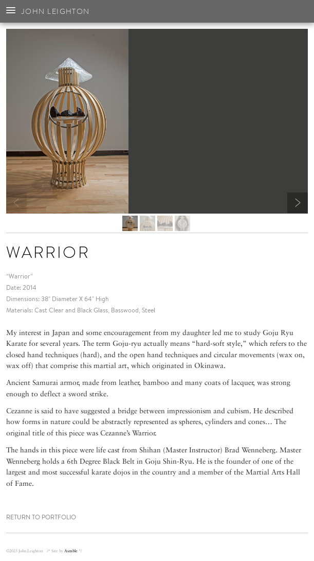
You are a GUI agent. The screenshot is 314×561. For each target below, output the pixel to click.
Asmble (71, 551)
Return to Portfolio (41, 517)
